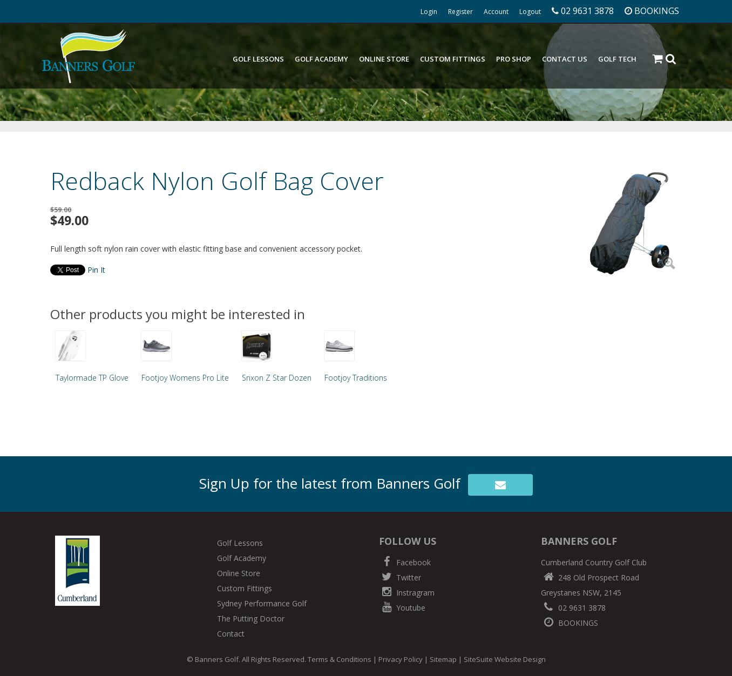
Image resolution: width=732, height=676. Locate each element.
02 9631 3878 (573, 608)
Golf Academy (321, 59)
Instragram (407, 592)
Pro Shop (513, 59)
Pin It (96, 270)
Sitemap (443, 659)
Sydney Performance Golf (262, 603)
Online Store (384, 59)
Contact (231, 633)
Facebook (405, 562)
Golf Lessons (258, 59)
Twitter (400, 577)
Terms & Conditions (339, 659)
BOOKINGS (569, 623)
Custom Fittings (452, 59)
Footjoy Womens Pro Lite (185, 378)
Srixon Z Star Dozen (276, 378)
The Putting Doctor (250, 618)
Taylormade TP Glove (92, 378)
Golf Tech (617, 59)
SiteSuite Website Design (505, 659)
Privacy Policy (400, 659)
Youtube (402, 608)
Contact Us (564, 59)
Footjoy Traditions (355, 378)
